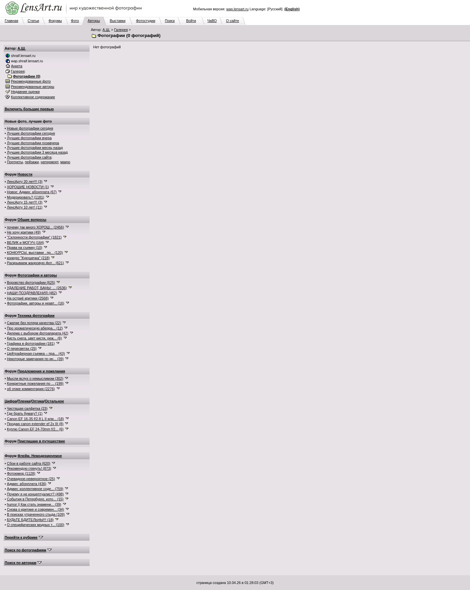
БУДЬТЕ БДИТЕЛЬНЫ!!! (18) (30, 520)
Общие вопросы (32, 220)
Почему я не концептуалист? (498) (35, 494)
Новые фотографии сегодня (30, 128)
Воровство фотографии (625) (31, 283)
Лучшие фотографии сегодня (31, 133)
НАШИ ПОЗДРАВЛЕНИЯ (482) (32, 293)
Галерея (121, 30)
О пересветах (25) (22, 348)
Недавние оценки (25, 92)
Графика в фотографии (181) (31, 343)
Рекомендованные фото (31, 81)
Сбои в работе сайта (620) (28, 463)
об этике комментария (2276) (31, 389)
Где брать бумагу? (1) (25, 413)
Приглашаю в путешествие (41, 441)
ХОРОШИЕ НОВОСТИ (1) (28, 187)
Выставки (117, 21)
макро (65, 162)
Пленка (24, 401)
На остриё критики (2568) (28, 298)
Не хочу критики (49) (24, 232)
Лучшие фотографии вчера (29, 138)
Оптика (37, 401)
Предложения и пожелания (41, 371)
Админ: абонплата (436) (26, 484)
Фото (75, 21)
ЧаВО (212, 21)
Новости (25, 174)
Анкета (16, 66)
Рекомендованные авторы (32, 87)
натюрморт (49, 162)
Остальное (54, 401)
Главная (11, 21)
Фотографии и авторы (37, 275)
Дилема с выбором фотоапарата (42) (37, 333)
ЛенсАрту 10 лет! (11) (25, 207)
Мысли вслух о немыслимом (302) (35, 378)
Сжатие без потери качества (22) (34, 323)
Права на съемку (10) (24, 248)
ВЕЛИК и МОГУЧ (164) (25, 243)
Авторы (94, 21)
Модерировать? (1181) (25, 197)
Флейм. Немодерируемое (40, 456)
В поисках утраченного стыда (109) (36, 514)
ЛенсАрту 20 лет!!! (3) (25, 182)
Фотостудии (145, 21)
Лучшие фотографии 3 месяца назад (37, 152)
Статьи (33, 21)
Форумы (55, 21)
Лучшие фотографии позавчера (33, 143)
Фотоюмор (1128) (21, 473)
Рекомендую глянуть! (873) (29, 468)
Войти (191, 21)
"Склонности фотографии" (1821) (34, 237)
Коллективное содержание (33, 97)
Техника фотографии (36, 315)
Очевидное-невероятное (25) (31, 479)
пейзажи (32, 162)
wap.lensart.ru (237, 9)
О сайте (232, 21)
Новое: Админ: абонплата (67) (32, 192)
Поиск (170, 21)
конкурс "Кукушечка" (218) (28, 258)
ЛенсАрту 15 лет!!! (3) (25, 202)
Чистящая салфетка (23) (27, 408)
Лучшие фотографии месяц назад (35, 148)
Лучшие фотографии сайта (29, 157)
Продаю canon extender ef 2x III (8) (35, 424)
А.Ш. (106, 30)
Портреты (15, 162)
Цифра (11, 401)
